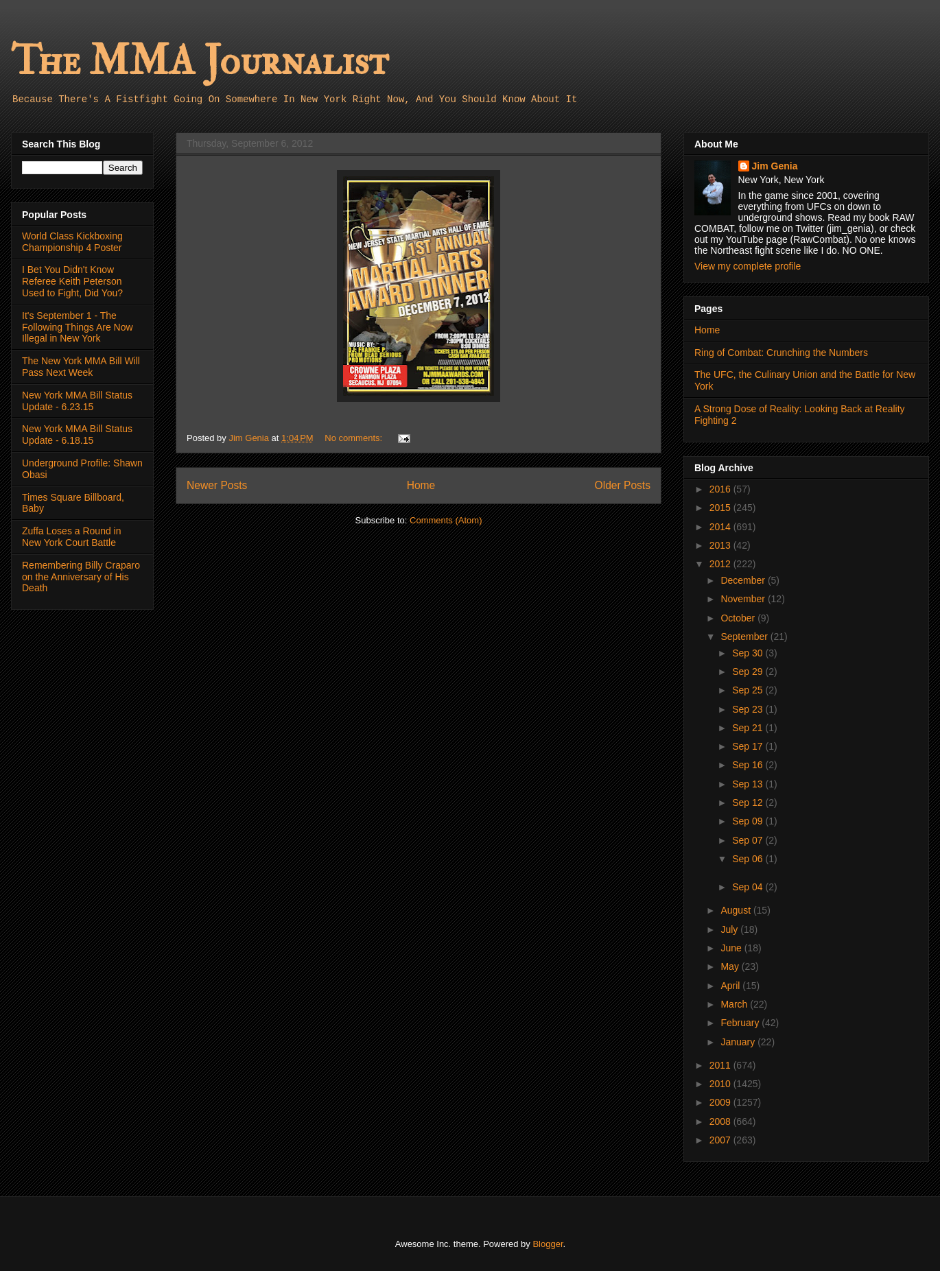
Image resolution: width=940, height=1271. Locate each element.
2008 (721, 1121)
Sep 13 (748, 784)
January (738, 1041)
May (730, 966)
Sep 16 (748, 764)
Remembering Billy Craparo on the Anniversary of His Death (81, 577)
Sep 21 (748, 727)
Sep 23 (748, 709)
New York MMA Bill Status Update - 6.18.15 (77, 434)
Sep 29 (748, 671)
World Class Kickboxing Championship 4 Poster (72, 241)
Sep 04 (748, 886)
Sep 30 (748, 653)
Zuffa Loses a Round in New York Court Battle (71, 536)
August (736, 910)
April (731, 985)
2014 (721, 526)
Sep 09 (748, 821)
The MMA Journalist (199, 61)
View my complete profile (747, 266)
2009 (721, 1102)
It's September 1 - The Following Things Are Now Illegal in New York (77, 327)
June (732, 947)
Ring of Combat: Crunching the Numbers (781, 352)
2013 (721, 545)
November (743, 598)
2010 (721, 1083)
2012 (721, 563)
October (738, 618)
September (745, 636)
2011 (721, 1065)
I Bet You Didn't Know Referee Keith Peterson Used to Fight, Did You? (72, 281)
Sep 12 (748, 802)
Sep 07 (748, 840)
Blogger (547, 1244)
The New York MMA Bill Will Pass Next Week (81, 366)
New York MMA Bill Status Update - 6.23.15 (77, 401)
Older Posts (622, 485)
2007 (721, 1140)
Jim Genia (775, 166)
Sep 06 (748, 858)
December (743, 580)
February (741, 1022)
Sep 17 (748, 746)
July (730, 929)
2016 (721, 489)
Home (421, 485)
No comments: (354, 438)
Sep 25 (748, 690)
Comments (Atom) (446, 520)
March (735, 1004)
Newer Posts (217, 485)
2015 (721, 507)
